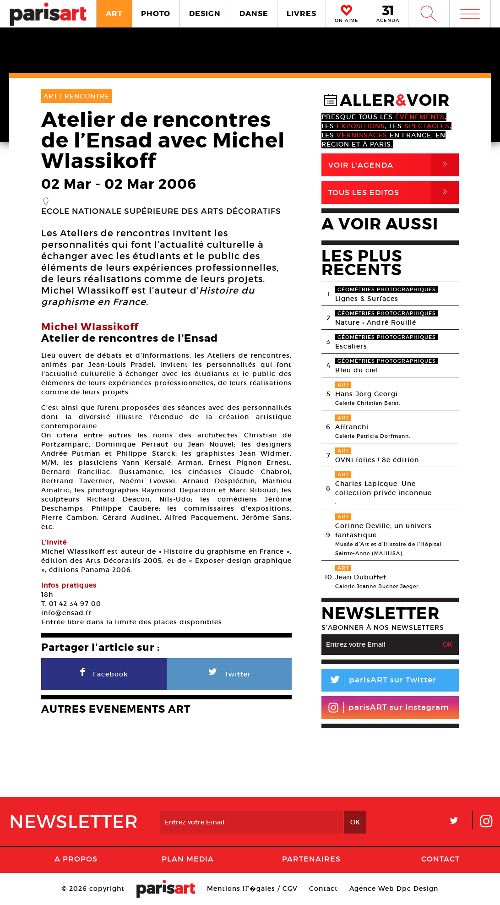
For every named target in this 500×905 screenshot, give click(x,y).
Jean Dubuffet (360, 577)
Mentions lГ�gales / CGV (252, 888)
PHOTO (155, 13)
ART (114, 13)
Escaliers (351, 346)
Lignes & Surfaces (366, 298)
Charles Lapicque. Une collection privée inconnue (383, 488)
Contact (440, 858)
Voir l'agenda (393, 164)
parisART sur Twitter (378, 681)
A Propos (76, 858)
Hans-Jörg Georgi (366, 394)
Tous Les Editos (393, 192)
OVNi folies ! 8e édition (377, 460)
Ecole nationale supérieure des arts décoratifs (161, 211)
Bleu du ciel (356, 370)
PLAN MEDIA (188, 858)
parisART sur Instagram (388, 707)
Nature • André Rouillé (375, 322)
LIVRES (301, 13)
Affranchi (352, 427)
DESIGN (205, 13)
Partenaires (311, 858)
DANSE (253, 13)
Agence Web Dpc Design (393, 888)
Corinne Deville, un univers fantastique (383, 530)
